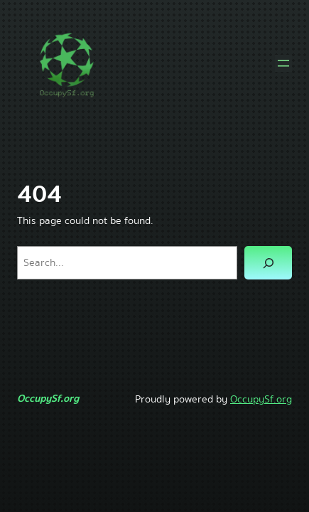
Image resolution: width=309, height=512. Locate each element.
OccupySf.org (48, 398)
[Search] (268, 262)
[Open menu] (283, 63)
